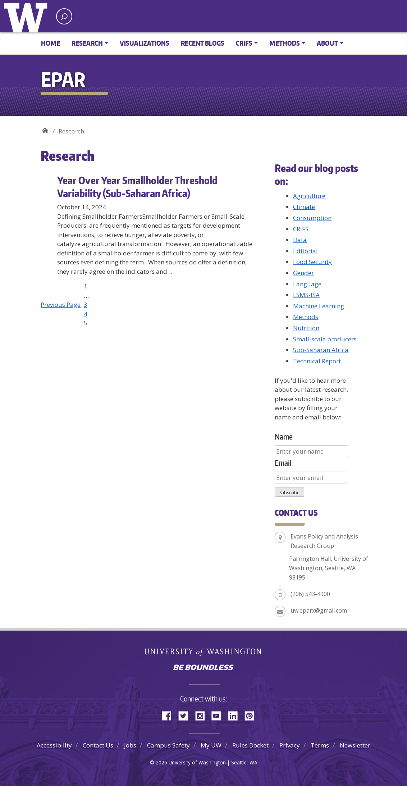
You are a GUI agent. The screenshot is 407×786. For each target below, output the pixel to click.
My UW (211, 745)
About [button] (327, 42)
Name (284, 436)
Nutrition (306, 328)
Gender (303, 273)
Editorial (305, 251)
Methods (305, 317)
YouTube (219, 714)
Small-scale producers (325, 339)
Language (307, 284)
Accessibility (54, 745)
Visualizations (144, 42)
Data (300, 240)
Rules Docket (250, 745)
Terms (320, 745)
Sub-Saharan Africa (320, 350)
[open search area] (64, 16)
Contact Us (98, 745)
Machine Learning (318, 306)
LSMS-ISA (306, 295)
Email (283, 463)
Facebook (169, 714)
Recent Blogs (202, 42)
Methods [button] (284, 42)
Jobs (130, 745)
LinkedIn (235, 714)
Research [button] (87, 42)
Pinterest (252, 714)
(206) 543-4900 (310, 594)
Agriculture (309, 196)
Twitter (185, 714)
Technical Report (317, 361)
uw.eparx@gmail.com (319, 610)
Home (50, 42)
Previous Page (61, 304)
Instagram (202, 714)
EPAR (45, 128)
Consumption (312, 218)
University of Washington (27, 16)
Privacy (289, 745)
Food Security (312, 262)
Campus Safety (168, 745)
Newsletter (355, 745)
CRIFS (300, 229)
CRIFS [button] (244, 42)
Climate (304, 207)
